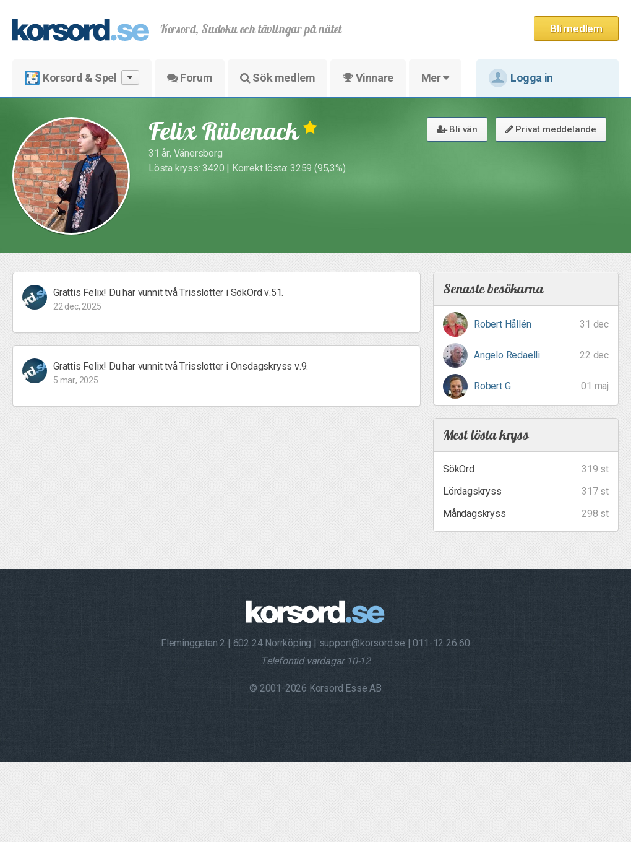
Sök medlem (277, 77)
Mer (435, 77)
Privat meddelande (550, 129)
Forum (189, 77)
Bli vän (457, 129)
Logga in (521, 78)
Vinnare (368, 77)
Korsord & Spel (82, 77)
